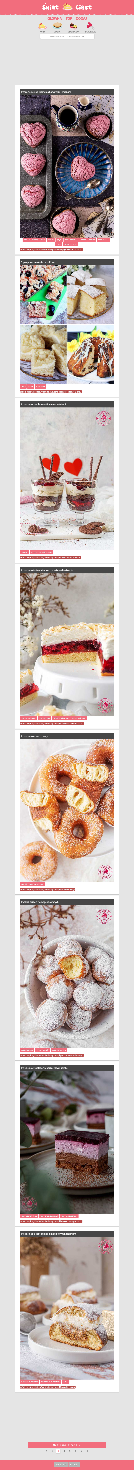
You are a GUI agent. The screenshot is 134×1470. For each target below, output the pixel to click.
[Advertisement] (67, 62)
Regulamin (61, 1464)
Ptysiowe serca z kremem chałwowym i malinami (46, 91)
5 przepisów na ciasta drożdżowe (38, 262)
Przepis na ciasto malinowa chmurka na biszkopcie (47, 570)
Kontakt (74, 1464)
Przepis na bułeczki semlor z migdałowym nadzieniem (48, 1233)
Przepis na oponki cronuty (34, 736)
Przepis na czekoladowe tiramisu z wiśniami (43, 404)
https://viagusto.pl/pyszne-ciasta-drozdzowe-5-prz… (58, 392)
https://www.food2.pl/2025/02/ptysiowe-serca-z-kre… (58, 249)
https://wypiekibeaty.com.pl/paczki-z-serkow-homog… (59, 1055)
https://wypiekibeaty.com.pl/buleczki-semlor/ (55, 1387)
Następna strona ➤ (67, 1444)
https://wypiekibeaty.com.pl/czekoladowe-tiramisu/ (57, 557)
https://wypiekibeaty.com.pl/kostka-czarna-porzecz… (58, 1221)
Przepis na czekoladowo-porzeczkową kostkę (44, 1067)
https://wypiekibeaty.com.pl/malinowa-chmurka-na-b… (59, 723)
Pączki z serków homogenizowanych (39, 901)
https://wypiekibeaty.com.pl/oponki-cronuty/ (55, 889)
